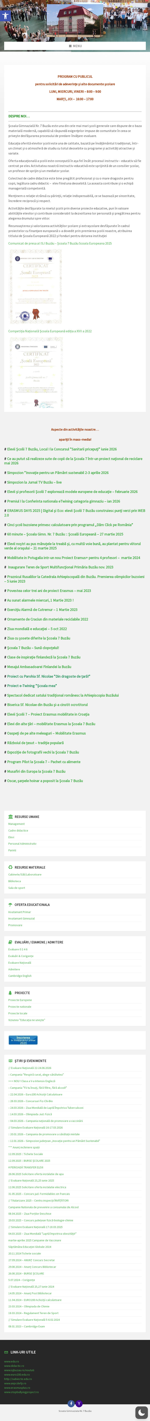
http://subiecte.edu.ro (18, 1379)
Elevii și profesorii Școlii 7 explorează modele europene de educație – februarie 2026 (72, 491)
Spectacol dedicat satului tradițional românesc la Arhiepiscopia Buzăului (63, 695)
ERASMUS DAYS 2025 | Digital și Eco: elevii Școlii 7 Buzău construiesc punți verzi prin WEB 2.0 (74, 513)
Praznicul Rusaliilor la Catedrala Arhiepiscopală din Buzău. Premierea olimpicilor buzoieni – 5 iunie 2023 (74, 579)
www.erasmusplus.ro (17, 1388)
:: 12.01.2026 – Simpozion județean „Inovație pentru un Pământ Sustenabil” (54, 1141)
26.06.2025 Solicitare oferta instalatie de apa (36, 1174)
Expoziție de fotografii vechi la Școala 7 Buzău (43, 752)
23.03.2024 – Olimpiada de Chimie (28, 1306)
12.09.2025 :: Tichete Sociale (25, 1154)
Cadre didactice (18, 830)
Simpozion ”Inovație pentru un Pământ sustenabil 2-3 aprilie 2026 (57, 472)
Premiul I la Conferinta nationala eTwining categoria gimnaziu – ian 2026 (63, 501)
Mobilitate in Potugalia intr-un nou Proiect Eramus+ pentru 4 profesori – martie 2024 (73, 557)
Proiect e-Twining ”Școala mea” (32, 685)
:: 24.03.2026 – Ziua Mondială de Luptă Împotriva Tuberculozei (45, 1108)
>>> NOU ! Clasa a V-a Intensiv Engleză (31, 1081)
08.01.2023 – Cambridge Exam (26, 1326)
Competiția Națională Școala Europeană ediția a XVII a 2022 (50, 331)
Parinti (12, 850)
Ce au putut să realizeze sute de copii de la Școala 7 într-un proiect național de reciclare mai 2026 (73, 461)
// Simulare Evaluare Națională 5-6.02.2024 (34, 1320)
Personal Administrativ (22, 843)
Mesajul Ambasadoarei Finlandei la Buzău (39, 666)
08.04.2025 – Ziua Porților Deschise (29, 1213)
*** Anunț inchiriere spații (24, 1147)
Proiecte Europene (20, 1000)
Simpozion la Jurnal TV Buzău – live (34, 482)
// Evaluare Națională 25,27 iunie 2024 (31, 1286)
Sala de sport (16, 888)
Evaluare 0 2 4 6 (17, 949)
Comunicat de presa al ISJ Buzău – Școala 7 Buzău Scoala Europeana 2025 (60, 243)
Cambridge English (20, 976)
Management (16, 824)
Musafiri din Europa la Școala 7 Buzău (36, 771)
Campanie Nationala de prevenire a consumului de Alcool (43, 1207)
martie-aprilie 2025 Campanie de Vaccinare (34, 1240)
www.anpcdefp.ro (15, 1383)
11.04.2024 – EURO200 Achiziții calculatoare (35, 1300)
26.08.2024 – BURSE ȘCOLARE (26, 1273)
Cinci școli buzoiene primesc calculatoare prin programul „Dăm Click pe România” (70, 524)
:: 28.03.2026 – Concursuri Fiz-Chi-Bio (30, 1101)
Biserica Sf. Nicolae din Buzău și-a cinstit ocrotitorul (47, 704)
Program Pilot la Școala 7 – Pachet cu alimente (43, 761)
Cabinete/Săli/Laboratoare (25, 874)
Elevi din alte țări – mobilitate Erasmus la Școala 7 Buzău (51, 723)
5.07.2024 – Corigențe (21, 1280)
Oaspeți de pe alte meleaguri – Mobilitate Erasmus (46, 733)
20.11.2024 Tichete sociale (24, 1253)
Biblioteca (14, 881)
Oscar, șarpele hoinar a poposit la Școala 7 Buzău (45, 780)
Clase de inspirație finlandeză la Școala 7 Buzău (43, 657)
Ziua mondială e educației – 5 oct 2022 (37, 628)
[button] (5, 15)
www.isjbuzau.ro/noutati (19, 1370)
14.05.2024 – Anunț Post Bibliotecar (30, 1293)
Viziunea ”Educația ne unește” (26, 1020)
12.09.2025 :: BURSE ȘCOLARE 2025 (29, 1161)
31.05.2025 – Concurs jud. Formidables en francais (39, 1194)
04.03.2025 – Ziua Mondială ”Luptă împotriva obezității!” (42, 1233)
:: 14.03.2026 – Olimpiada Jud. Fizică (30, 1114)
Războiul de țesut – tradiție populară (35, 742)
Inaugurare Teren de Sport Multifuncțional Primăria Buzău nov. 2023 (60, 567)
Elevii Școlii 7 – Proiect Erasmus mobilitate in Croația (48, 714)
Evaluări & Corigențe (21, 956)
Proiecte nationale (19, 1006)
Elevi (11, 837)
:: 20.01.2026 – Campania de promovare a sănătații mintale (44, 1134)
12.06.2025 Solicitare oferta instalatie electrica (37, 1187)
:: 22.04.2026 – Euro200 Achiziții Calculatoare (35, 1094)
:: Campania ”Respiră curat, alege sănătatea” (36, 1074)
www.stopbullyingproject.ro (21, 1392)
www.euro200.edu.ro (17, 1374)
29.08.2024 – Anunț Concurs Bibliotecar (32, 1267)
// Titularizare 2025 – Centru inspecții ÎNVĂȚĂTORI (38, 1200)
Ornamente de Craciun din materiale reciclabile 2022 (47, 619)
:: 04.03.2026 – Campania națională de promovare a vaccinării (45, 1121)
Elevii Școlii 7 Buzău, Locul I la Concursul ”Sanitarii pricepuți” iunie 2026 (62, 449)
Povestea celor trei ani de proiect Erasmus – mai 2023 (49, 590)
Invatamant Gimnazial (21, 918)
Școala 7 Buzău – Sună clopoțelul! (33, 647)
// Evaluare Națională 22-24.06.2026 (29, 1068)
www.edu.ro (11, 1361)
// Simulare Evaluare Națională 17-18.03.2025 (35, 1227)
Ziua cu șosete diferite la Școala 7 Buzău (38, 638)
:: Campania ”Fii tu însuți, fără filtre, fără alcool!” (37, 1088)
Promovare (15, 925)
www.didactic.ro (14, 1366)
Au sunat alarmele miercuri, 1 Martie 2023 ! (40, 600)
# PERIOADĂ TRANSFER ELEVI (25, 1167)
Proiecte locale (17, 1013)
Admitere (14, 969)
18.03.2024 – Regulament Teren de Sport (33, 1313)
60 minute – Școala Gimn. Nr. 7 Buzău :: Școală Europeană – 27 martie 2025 (65, 534)
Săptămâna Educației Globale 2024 (29, 1247)
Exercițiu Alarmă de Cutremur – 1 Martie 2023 (42, 609)
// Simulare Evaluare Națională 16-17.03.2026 (35, 1127)
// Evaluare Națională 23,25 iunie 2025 (31, 1180)
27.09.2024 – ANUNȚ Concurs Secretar (31, 1260)
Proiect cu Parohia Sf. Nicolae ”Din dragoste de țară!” (48, 676)
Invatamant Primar (19, 912)
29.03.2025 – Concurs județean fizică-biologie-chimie (40, 1220)
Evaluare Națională (19, 962)
